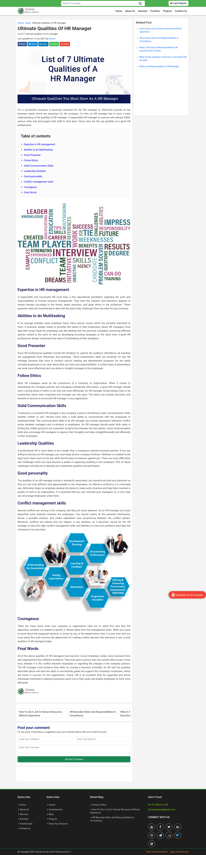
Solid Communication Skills (38, 165)
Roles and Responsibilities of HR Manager (159, 66)
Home (118, 11)
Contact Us (181, 11)
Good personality (33, 176)
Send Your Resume (58, 823)
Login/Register (178, 3)
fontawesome (55, 809)
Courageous (30, 187)
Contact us (25, 828)
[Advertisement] (161, 92)
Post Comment (74, 759)
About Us (130, 11)
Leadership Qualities (35, 171)
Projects (167, 11)
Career (52, 805)
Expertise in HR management (39, 144)
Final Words (30, 192)
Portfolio (155, 11)
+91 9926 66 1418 (158, 805)
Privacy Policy (99, 805)
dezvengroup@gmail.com (161, 809)
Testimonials (26, 823)
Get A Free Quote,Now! (157, 852)
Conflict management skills (38, 181)
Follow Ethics (31, 160)
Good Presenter (32, 155)
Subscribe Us (187, 595)
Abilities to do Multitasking (38, 149)
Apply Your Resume (179, 852)
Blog (51, 814)
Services (142, 11)
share (22, 44)
